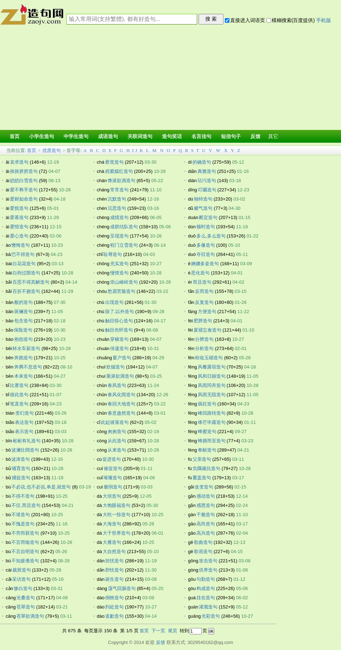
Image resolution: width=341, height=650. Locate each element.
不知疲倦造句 (25, 560)
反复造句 (204, 302)
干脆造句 (205, 514)
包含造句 (23, 320)
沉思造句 (117, 208)
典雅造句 (206, 171)
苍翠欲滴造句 (30, 616)
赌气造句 (203, 208)
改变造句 (204, 487)
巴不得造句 (22, 254)
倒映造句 (114, 597)
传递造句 (119, 348)
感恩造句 (205, 505)
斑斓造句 (23, 311)
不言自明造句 (25, 551)
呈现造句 (119, 236)
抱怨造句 (23, 339)
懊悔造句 (20, 245)
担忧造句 (114, 560)
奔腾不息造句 (28, 367)
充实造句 (119, 263)
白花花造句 (24, 263)
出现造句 (114, 302)
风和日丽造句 (212, 376)
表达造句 (24, 422)
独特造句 (203, 199)
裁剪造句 (21, 570)
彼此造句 (19, 394)
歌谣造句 (203, 551)
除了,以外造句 (119, 311)
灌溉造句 (208, 607)
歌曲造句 (203, 542)
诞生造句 (114, 579)
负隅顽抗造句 (206, 468)
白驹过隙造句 (26, 272)
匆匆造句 (117, 431)
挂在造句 (205, 597)
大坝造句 (112, 496)
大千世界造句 (116, 533)
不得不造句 (22, 496)
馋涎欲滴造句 (121, 180)
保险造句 (23, 330)
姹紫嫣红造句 (119, 171)
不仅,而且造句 (25, 505)
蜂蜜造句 (207, 431)
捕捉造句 (21, 477)
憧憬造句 (119, 272)
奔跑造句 (23, 357)
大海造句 (112, 523)
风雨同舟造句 (212, 385)
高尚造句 (205, 523)
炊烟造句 (115, 367)
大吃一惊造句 (116, 514)
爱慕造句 (19, 217)
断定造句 (208, 217)
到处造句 (114, 607)
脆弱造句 (113, 487)
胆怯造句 (114, 570)
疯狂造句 (207, 403)
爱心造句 (19, 236)
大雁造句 (112, 542)
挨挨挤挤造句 (24, 171)
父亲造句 (202, 459)
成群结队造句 (124, 226)
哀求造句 (19, 162)
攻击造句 (208, 560)
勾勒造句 (205, 579)
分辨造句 (204, 339)
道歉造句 (114, 616)
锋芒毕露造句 (212, 422)
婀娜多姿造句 (205, 263)
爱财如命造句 (24, 199)
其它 (273, 136)
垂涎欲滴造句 (120, 376)
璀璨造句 (112, 477)
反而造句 (204, 291)
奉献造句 (207, 450)
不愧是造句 (22, 523)
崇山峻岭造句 (124, 282)
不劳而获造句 (25, 533)
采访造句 (21, 579)
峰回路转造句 (212, 413)
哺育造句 (21, 468)
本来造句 (23, 376)
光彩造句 (210, 616)
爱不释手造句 (24, 189)
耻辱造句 (112, 254)
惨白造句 (23, 588)
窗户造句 (122, 357)
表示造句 (24, 431)
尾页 (172, 630)
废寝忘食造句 (207, 330)
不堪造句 (20, 514)
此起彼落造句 (115, 422)
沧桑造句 (25, 597)
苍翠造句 (25, 607)
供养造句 (208, 570)
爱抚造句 (19, 208)
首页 (31, 150)
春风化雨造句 (121, 394)
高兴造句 (205, 533)
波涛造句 (20, 459)
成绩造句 (119, 217)
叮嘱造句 (207, 189)
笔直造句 (19, 403)
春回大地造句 (121, 403)
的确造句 (202, 162)
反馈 (160, 642)
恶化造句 (200, 272)
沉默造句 (117, 199)
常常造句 (119, 189)
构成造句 (205, 588)
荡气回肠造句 (122, 588)
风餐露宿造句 (212, 367)
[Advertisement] (170, 79)
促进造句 (111, 459)
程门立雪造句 (124, 245)
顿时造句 (205, 226)
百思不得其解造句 (30, 282)
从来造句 (117, 450)
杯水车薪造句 (26, 348)
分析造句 (204, 348)
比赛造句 (19, 385)
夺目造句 (205, 254)
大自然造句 (114, 551)
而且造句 (202, 282)
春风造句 (117, 385)
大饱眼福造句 (116, 505)
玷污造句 (206, 180)
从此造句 (117, 440)
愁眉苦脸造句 (121, 291)
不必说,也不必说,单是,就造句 (41, 487)
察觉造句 (114, 162)
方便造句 (207, 311)
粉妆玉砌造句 (209, 357)
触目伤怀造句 (119, 330)
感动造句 (205, 496)
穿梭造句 (119, 339)
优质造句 (51, 150)
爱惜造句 (19, 226)
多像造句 (205, 245)
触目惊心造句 (119, 320)
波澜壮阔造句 (25, 450)
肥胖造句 (203, 320)
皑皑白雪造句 (24, 180)
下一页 (158, 630)
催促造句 (113, 468)
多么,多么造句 (211, 236)
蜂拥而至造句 (212, 440)
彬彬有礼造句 (26, 440)
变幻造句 (24, 413)
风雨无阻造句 (212, 394)
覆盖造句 (202, 477)
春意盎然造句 (121, 413)
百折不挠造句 (26, 291)
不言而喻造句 (25, 542)
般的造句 (23, 302)
